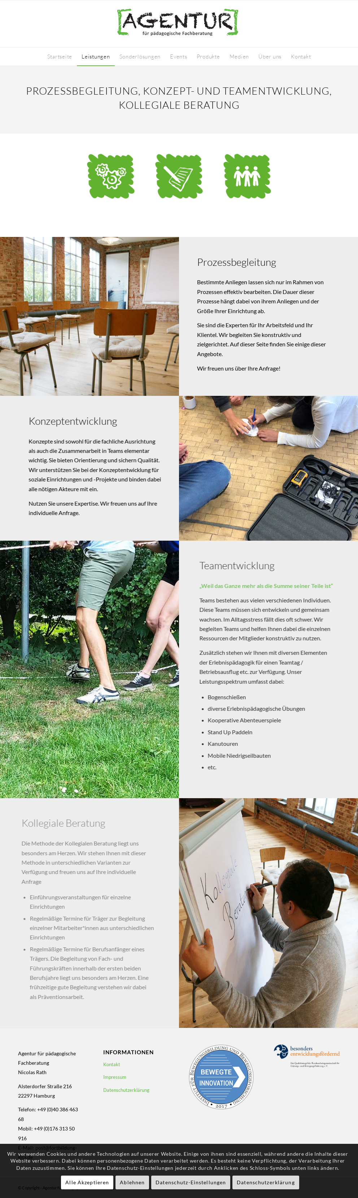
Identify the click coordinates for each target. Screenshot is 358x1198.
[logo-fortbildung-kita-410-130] (179, 23)
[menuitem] (60, 57)
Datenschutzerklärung (126, 1090)
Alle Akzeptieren (87, 1182)
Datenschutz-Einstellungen (191, 1182)
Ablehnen (132, 1182)
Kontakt (111, 1064)
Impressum (114, 1077)
